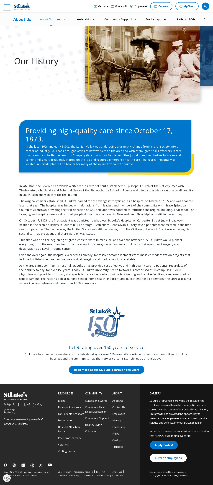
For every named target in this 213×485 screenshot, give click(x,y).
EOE (59, 472)
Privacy (67, 472)
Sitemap (119, 475)
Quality (116, 440)
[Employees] (138, 6)
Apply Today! (164, 445)
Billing (61, 400)
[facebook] (6, 465)
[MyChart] (187, 6)
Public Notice (101, 472)
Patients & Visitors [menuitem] (189, 19)
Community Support (97, 418)
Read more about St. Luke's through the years (106, 370)
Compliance (87, 475)
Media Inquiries (156, 19)
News (115, 433)
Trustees (117, 446)
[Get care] (101, 6)
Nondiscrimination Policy (68, 475)
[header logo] (22, 6)
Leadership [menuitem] (83, 19)
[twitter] (41, 465)
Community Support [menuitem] (118, 19)
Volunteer (91, 431)
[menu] (7, 6)
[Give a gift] (119, 6)
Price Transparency (69, 438)
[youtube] (50, 465)
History (116, 420)
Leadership (119, 427)
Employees (118, 414)
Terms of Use (116, 472)
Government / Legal (104, 475)
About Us (22, 19)
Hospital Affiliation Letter (69, 429)
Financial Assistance (69, 407)
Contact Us (118, 407)
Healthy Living (93, 425)
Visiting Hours (66, 451)
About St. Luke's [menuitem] (51, 19)
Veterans (63, 444)
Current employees (168, 458)
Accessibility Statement (83, 472)
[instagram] (14, 465)
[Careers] (161, 6)
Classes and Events (96, 400)
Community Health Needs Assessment (96, 409)
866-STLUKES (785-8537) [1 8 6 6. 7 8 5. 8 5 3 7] (23, 407)
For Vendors (65, 420)
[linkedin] (23, 465)
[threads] (32, 465)
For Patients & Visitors (71, 414)
